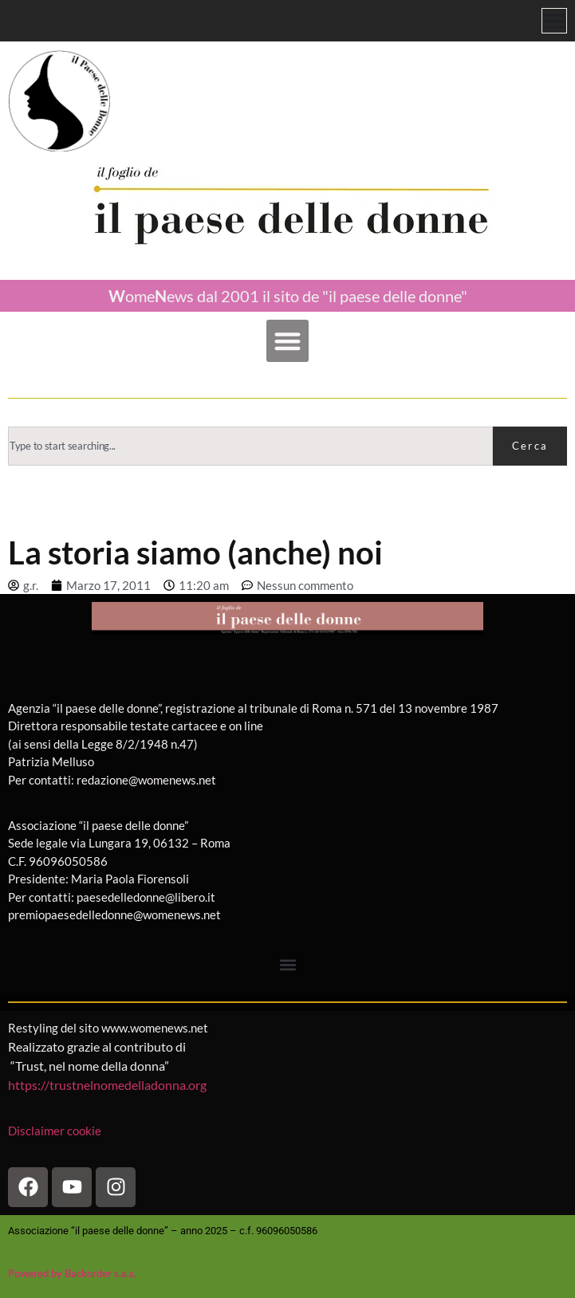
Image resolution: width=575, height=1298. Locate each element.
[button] (287, 341)
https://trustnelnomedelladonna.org (107, 1084)
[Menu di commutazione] (554, 20)
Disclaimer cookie (56, 1130)
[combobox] (250, 446)
